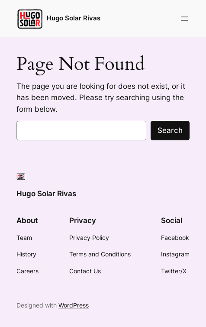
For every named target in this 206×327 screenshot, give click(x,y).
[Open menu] (184, 18)
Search (170, 130)
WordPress (73, 305)
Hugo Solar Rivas (73, 18)
